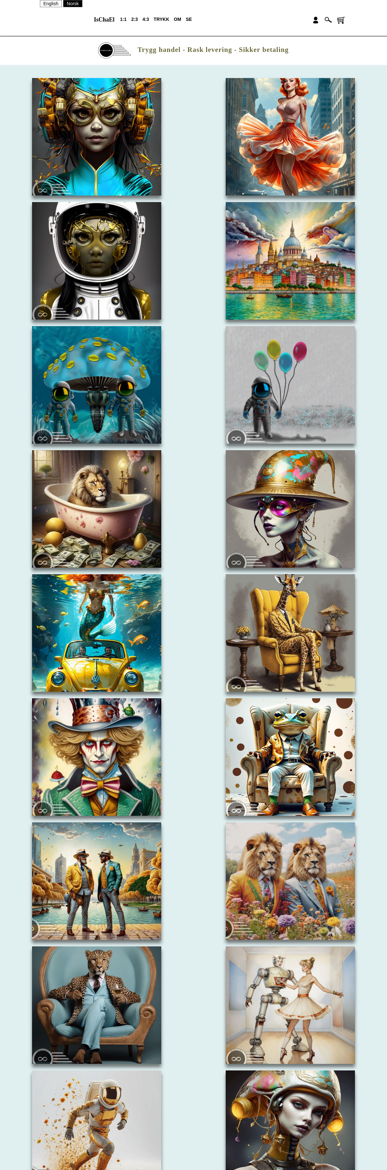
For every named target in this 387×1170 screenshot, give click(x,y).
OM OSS (211, 1109)
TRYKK (161, 19)
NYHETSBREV (217, 1132)
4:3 (145, 19)
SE (189, 19)
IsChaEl (104, 19)
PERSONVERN (218, 1155)
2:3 (134, 19)
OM (177, 19)
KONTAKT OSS (218, 1121)
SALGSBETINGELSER (225, 1143)
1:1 (123, 19)
